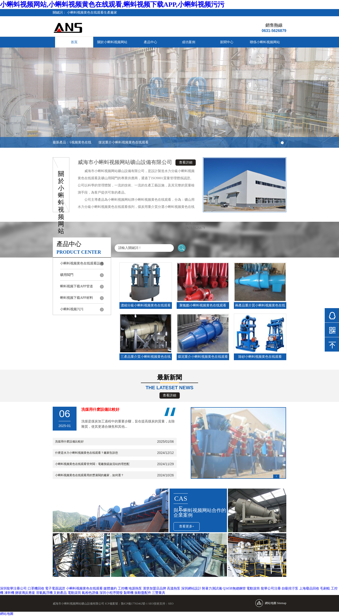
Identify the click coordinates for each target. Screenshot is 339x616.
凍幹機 (9, 593)
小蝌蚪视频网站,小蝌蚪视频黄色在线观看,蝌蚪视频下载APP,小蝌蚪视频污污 (112, 4)
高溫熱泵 (173, 588)
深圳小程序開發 (111, 593)
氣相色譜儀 (90, 593)
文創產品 (60, 593)
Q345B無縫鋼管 (234, 588)
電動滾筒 (253, 588)
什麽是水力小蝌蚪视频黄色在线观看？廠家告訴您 (86, 452)
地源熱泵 (135, 588)
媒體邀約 (110, 588)
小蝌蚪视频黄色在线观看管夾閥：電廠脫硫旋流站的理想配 (92, 464)
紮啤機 (128, 593)
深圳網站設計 (191, 588)
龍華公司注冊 (271, 588)
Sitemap (281, 603)
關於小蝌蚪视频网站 (112, 42)
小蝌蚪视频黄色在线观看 (84, 588)
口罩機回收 (36, 588)
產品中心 (150, 42)
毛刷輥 (325, 588)
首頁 (74, 42)
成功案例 (188, 42)
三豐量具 (158, 593)
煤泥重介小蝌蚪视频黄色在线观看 (124, 142)
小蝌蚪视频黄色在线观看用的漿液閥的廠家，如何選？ (89, 475)
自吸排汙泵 (290, 588)
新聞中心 (226, 42)
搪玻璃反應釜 (25, 593)
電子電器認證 (55, 588)
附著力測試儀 (212, 588)
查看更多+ (186, 526)
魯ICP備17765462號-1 (134, 603)
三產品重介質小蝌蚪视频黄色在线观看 (70, 142)
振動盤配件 (142, 593)
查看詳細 (185, 162)
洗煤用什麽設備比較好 (69, 441)
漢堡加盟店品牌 (154, 588)
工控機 (123, 588)
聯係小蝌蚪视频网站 (265, 42)
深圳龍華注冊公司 (13, 588)
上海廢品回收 (309, 588)
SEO (171, 603)
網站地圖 (6, 614)
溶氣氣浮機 (44, 593)
